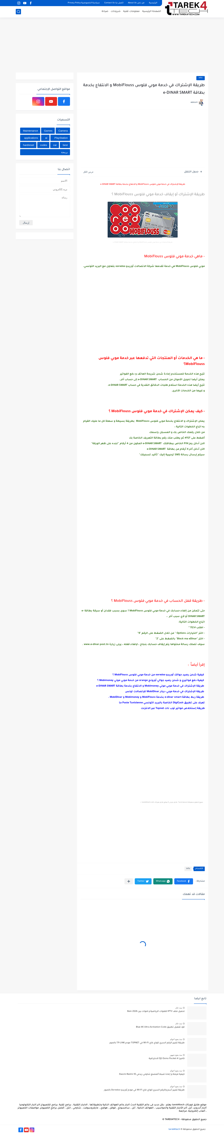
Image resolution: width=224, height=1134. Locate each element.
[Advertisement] (112, 45)
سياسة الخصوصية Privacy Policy (84, 3)
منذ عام (179, 1008)
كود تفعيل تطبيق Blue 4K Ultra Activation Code (160, 1027)
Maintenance (30, 130)
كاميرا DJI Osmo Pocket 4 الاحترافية (167, 1058)
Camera (63, 130)
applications (31, 137)
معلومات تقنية (131, 11)
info (200, 78)
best (65, 144)
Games (48, 130)
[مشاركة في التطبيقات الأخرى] (128, 881)
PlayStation (61, 137)
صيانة (105, 11)
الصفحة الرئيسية (151, 11)
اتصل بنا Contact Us (113, 3)
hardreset (28, 144)
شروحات (116, 11)
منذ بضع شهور (176, 1055)
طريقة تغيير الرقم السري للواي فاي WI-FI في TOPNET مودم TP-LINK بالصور (147, 1043)
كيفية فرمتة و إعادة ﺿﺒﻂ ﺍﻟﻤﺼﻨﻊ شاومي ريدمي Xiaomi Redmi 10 (152, 1074)
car (55, 144)
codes (43, 144)
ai (46, 137)
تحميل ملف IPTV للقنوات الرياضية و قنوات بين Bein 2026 (156, 1011)
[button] (183, 881)
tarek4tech (174, 1129)
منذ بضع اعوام (176, 1039)
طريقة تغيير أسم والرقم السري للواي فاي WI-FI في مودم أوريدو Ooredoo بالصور (144, 1090)
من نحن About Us (136, 3)
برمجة (64, 152)
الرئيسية (153, 3)
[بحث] (18, 11)
